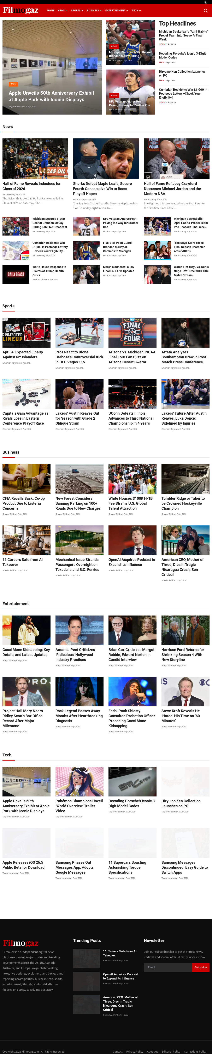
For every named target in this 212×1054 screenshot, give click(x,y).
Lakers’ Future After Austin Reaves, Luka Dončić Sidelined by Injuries (184, 419)
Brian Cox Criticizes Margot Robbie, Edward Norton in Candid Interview (128, 651)
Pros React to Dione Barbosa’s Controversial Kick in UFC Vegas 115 (79, 358)
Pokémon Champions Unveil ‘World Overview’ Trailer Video (77, 794)
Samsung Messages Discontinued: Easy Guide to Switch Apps (182, 858)
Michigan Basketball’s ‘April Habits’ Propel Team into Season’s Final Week (183, 35)
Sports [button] (77, 10)
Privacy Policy (132, 1043)
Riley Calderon (9, 656)
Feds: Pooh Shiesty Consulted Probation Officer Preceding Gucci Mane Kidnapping (130, 712)
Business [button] (94, 10)
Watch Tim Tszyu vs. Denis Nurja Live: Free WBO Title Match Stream (191, 272)
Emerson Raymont (11, 364)
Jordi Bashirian (40, 280)
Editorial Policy (169, 1043)
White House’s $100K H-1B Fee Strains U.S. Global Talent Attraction (131, 505)
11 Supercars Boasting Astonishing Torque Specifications (125, 858)
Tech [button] (136, 10)
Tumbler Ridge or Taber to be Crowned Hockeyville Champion (185, 502)
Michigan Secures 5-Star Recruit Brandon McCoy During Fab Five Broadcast (50, 224)
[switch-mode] (206, 2)
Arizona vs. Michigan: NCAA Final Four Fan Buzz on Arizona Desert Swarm (131, 358)
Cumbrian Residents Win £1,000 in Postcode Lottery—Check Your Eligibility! (183, 93)
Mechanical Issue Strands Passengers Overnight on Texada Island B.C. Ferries (75, 566)
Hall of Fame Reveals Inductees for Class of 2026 (34, 186)
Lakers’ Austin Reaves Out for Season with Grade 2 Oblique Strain (77, 419)
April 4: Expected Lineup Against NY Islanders (20, 355)
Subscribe (201, 959)
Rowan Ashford (9, 515)
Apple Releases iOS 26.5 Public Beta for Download (25, 855)
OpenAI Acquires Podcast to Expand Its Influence (129, 563)
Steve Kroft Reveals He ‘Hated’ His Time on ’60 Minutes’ (184, 709)
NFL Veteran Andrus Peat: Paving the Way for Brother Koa (129, 100)
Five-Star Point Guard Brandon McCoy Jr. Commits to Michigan (117, 248)
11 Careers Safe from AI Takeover (20, 563)
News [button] (63, 10)
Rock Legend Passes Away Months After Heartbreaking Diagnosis (76, 712)
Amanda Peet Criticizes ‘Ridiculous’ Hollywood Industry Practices (78, 651)
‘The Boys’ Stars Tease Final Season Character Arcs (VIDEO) (189, 248)
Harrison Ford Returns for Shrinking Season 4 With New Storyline (183, 651)
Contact (114, 1043)
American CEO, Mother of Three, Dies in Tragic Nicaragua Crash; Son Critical (184, 566)
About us (150, 1043)
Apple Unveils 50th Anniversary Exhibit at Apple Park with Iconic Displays (26, 797)
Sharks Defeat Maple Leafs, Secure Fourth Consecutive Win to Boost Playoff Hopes (105, 189)
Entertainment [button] (116, 10)
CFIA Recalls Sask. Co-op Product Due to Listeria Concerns (21, 505)
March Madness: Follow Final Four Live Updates (118, 270)
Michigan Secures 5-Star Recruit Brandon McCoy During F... (127, 51)
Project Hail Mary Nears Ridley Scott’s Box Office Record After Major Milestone (25, 712)
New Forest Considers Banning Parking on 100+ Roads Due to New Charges (78, 505)
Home (50, 10)
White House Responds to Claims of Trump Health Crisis (49, 272)
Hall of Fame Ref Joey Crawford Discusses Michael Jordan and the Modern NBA (175, 189)
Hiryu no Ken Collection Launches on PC (178, 794)
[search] (206, 11)
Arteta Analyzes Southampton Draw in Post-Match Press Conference (183, 358)
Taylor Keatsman (17, 106)
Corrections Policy (194, 1043)
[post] (52, 67)
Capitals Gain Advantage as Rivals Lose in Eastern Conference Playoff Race (22, 419)
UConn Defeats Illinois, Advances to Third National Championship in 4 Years (128, 419)
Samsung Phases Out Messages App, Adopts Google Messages (79, 855)
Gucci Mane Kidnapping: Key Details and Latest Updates (23, 648)
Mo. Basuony (115, 60)
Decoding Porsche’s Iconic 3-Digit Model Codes (129, 794)
